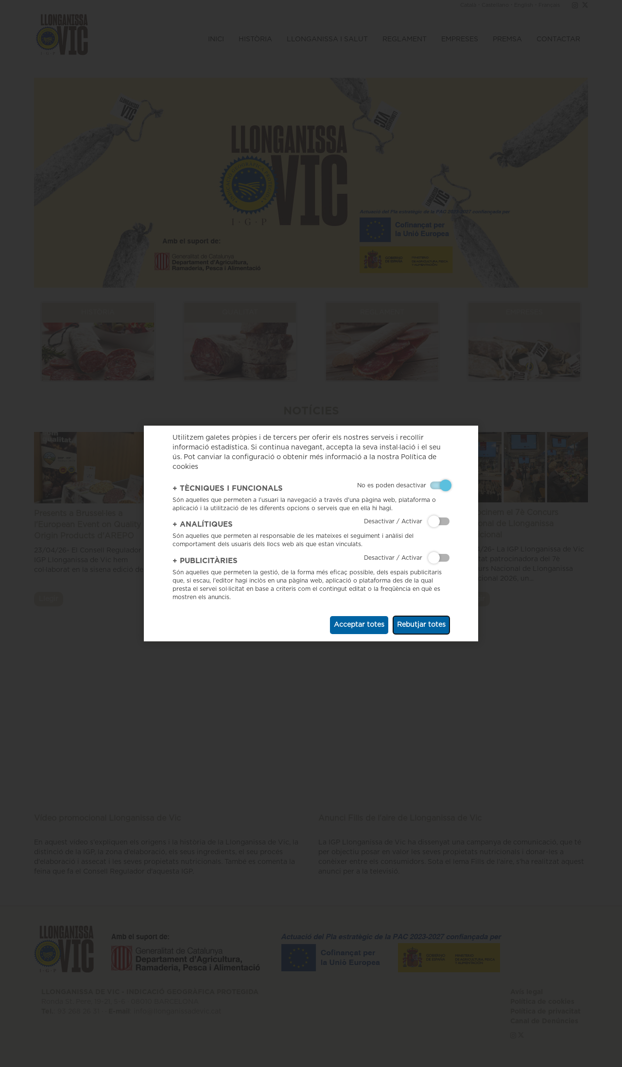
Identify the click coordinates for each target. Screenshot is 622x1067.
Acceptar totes (359, 624)
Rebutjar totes (421, 624)
